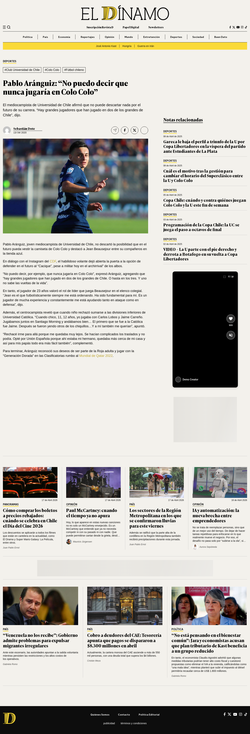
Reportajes (87, 36)
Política (27, 36)
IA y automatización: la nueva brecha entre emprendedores (216, 515)
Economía (64, 36)
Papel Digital (131, 27)
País (45, 36)
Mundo (129, 36)
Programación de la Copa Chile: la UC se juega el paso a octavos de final (201, 227)
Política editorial (149, 714)
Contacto (124, 714)
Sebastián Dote (24, 128)
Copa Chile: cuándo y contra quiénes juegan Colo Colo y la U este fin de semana (204, 202)
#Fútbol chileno (74, 69)
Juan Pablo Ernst (11, 547)
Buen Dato (220, 36)
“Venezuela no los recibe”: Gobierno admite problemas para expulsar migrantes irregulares (40, 640)
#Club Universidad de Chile (22, 69)
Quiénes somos (99, 714)
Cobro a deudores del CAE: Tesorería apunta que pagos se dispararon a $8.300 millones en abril (124, 640)
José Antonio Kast (106, 46)
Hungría (126, 46)
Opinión (109, 36)
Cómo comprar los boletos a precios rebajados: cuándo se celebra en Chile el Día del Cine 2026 (30, 518)
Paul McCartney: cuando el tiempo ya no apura (91, 513)
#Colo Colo (52, 69)
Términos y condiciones (134, 723)
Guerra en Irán (145, 46)
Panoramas (11, 504)
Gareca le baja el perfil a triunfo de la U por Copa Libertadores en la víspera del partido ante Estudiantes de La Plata (204, 146)
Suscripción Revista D (99, 27)
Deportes (176, 36)
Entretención (151, 36)
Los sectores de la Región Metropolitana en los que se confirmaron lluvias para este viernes (155, 518)
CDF (53, 261)
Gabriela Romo (10, 664)
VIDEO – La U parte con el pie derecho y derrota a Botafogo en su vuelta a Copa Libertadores (200, 254)
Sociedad (198, 36)
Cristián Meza (93, 661)
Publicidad (109, 723)
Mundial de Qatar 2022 (96, 356)
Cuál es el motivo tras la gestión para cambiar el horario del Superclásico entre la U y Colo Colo (203, 175)
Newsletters (156, 27)
